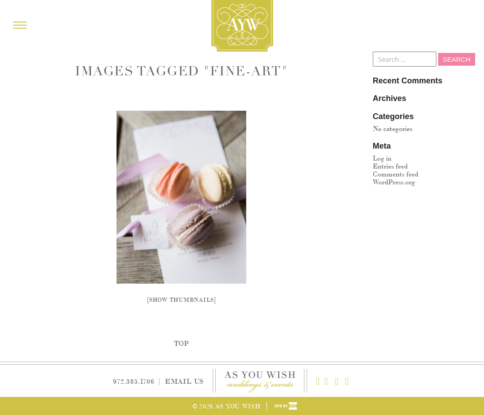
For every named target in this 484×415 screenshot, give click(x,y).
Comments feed (395, 173)
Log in (382, 158)
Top (181, 343)
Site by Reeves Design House (285, 406)
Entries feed (390, 166)
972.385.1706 (133, 381)
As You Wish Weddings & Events (242, 26)
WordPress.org (394, 181)
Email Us (184, 381)
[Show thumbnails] (181, 299)
